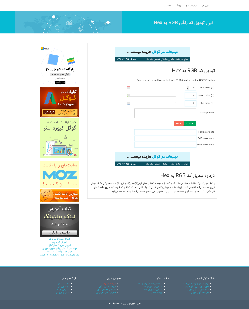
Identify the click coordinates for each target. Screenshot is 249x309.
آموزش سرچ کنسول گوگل (59, 245)
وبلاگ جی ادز (63, 284)
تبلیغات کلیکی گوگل (107, 286)
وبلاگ (178, 6)
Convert (190, 124)
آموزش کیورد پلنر (59, 242)
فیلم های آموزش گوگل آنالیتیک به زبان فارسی (59, 255)
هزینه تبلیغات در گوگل (106, 289)
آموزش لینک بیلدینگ (153, 286)
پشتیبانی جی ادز (62, 289)
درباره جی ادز (63, 286)
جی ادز (205, 6)
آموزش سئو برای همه (153, 289)
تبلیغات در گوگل (109, 284)
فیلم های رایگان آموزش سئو (59, 252)
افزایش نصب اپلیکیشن (106, 292)
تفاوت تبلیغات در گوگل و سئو (150, 284)
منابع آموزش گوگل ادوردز (198, 289)
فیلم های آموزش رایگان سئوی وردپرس (59, 249)
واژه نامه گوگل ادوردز (200, 292)
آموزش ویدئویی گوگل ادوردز (197, 286)
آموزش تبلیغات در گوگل (59, 239)
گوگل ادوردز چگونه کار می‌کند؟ (196, 284)
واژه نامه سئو (156, 292)
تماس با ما (166, 6)
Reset (179, 124)
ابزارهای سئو (191, 6)
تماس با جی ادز (62, 292)
